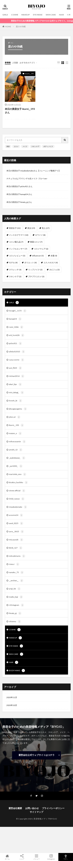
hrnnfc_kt (15, 400)
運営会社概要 (15, 808)
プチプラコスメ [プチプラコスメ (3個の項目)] (36, 276)
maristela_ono (17, 474)
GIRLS (5, 14)
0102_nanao (16, 498)
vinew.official (17, 490)
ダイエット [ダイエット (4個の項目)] (30, 262)
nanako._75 (16, 572)
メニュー (36, 857)
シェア (22, 857)
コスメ (16, 146)
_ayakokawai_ (17, 458)
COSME (14, 14)
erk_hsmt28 (16, 335)
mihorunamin (17, 441)
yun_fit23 (15, 368)
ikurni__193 (29, 74)
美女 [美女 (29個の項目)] (31, 228)
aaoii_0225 (16, 523)
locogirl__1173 (17, 310)
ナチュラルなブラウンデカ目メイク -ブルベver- (27, 178)
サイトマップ (36, 811)
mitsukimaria (17, 556)
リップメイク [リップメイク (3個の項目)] (35, 269)
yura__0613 (16, 531)
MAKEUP (25, 14)
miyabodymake (18, 507)
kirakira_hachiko (18, 482)
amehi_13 (15, 449)
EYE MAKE (37, 14)
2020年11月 (11, 697)
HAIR (61, 14)
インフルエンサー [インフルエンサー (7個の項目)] (18, 249)
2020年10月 (11, 705)
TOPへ (65, 857)
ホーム (7, 857)
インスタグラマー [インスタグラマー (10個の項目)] (18, 235)
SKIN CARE (51, 14)
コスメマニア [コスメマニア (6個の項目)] (41, 249)
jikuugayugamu (18, 408)
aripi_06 (15, 588)
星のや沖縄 (21, 26)
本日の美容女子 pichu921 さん (19, 186)
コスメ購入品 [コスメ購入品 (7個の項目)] (16, 242)
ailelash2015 (17, 351)
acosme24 (16, 515)
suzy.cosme (16, 359)
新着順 (8, 62)
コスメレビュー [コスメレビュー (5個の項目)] (17, 255)
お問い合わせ (32, 808)
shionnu (15, 621)
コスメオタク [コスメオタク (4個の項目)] (50, 262)
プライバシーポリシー (53, 808)
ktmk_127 (15, 547)
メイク (25, 146)
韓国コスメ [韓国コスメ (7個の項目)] (36, 242)
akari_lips (15, 384)
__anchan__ (16, 580)
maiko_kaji (16, 597)
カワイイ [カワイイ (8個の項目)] (40, 235)
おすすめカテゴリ (27, 62)
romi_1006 (16, 327)
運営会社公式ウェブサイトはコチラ (36, 755)
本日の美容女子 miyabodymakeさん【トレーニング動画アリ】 (33, 170)
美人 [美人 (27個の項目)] (46, 228)
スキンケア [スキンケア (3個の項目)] (15, 276)
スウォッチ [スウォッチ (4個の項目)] (15, 269)
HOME (8, 26)
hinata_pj (15, 613)
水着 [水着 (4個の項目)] (53, 255)
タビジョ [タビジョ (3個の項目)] (54, 269)
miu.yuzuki (16, 539)
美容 (8, 146)
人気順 (15, 62)
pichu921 (15, 343)
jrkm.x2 (14, 417)
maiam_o (15, 433)
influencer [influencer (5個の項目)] (38, 255)
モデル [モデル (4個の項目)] (13, 262)
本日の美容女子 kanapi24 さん (19, 194)
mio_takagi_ (16, 392)
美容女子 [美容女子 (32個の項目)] (15, 228)
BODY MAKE (17, 670)
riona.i (14, 564)
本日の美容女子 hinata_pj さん (19, 202)
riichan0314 (16, 376)
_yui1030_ (16, 466)
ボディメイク (48, 146)
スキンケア (35, 146)
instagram (51, 857)
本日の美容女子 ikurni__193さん (20, 110)
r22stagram (16, 605)
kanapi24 (15, 319)
